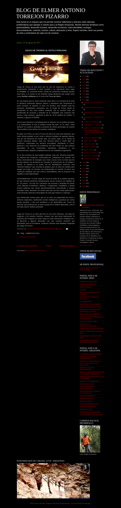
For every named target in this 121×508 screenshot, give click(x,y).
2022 (84, 85)
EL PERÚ (83, 290)
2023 (84, 82)
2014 (84, 168)
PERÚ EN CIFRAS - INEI (88, 321)
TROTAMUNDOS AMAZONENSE (91, 415)
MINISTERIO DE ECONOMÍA (90, 304)
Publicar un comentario (27, 237)
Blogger (87, 503)
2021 (84, 88)
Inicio (48, 246)
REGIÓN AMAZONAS (87, 396)
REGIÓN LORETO (86, 401)
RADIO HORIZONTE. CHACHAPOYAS (87, 387)
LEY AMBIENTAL (86, 301)
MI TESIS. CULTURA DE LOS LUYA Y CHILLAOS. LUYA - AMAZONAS (90, 363)
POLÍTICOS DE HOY (87, 384)
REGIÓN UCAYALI (86, 409)
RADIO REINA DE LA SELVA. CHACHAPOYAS (90, 392)
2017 (84, 100)
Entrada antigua (67, 246)
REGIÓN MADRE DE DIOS (89, 404)
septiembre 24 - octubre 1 (93, 125)
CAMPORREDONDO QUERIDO (91, 354)
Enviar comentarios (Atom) (36, 250)
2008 (84, 186)
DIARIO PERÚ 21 (86, 287)
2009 (84, 183)
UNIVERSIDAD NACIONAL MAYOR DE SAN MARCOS (89, 341)
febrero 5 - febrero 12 (91, 153)
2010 (84, 180)
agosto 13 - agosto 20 (91, 138)
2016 (84, 162)
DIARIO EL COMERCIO (88, 284)
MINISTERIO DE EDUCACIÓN (90, 307)
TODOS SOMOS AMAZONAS (90, 412)
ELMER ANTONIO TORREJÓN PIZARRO (93, 206)
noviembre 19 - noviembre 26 (94, 112)
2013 (84, 171)
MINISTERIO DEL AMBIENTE (90, 314)
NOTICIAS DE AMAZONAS (89, 381)
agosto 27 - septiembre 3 (92, 128)
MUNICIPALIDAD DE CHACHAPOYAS (87, 368)
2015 (84, 165)
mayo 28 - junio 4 (90, 144)
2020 (84, 91)
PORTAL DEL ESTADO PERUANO (92, 329)
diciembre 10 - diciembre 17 (93, 102)
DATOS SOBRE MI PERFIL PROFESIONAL (89, 269)
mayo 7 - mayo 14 (90, 147)
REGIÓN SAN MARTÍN (88, 407)
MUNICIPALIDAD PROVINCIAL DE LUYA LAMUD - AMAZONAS (92, 373)
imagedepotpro (65, 503)
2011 (84, 177)
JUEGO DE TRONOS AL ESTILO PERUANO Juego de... (93, 132)
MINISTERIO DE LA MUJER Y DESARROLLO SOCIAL (90, 310)
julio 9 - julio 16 (89, 141)
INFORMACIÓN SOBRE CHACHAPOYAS (88, 357)
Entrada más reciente (27, 246)
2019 (84, 94)
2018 (84, 97)
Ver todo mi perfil (85, 245)
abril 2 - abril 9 (89, 150)
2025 (84, 76)
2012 (84, 174)
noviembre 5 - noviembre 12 (93, 117)
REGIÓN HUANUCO (87, 398)
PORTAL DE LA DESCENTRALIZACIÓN (88, 325)
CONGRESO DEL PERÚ (88, 281)
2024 (84, 79)
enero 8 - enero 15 (90, 159)
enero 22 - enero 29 (91, 156)
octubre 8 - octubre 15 (91, 122)
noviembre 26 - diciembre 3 (93, 107)
